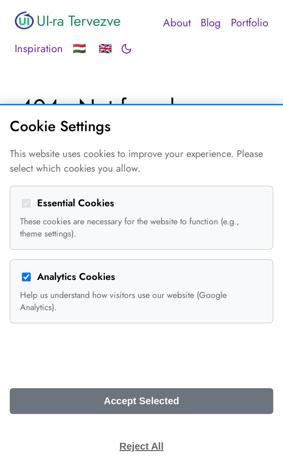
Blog (211, 22)
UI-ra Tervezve (68, 20)
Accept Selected (142, 400)
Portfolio (249, 22)
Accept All (141, 355)
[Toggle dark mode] (126, 49)
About (177, 22)
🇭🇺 (79, 48)
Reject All (141, 446)
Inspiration (39, 48)
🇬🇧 (105, 48)
